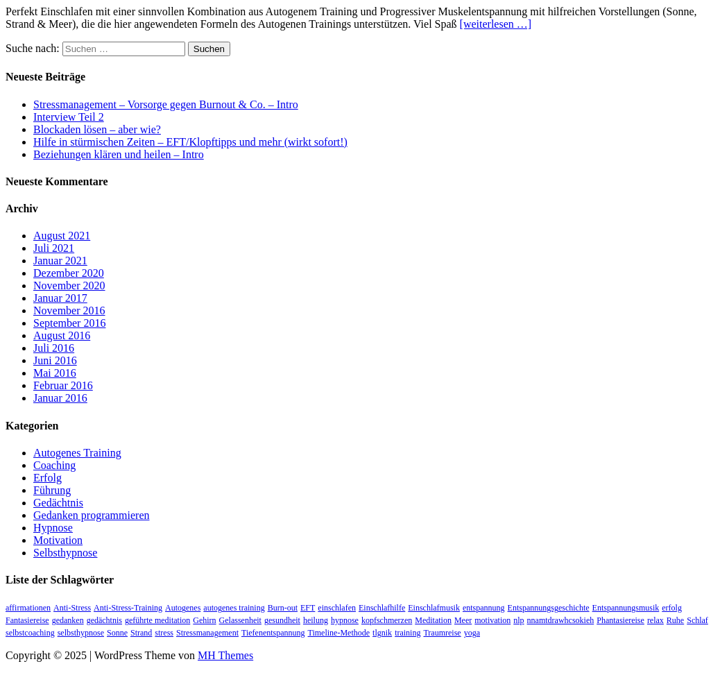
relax (655, 620)
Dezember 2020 (68, 273)
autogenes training (233, 608)
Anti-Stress (72, 608)
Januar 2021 (60, 260)
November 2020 (69, 285)
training (407, 633)
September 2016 (69, 323)
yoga (472, 633)
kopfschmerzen (386, 620)
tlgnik (382, 633)
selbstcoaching (30, 633)
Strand (141, 633)
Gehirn (204, 620)
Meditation (433, 620)
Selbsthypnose (65, 553)
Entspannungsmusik (626, 608)
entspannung (484, 608)
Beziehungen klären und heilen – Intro (118, 154)
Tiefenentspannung (273, 633)
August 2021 (61, 235)
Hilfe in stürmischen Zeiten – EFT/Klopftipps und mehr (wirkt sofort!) (190, 142)
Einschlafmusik (434, 608)
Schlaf (697, 620)
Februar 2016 (63, 385)
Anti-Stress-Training (128, 608)
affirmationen (28, 608)
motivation (492, 620)
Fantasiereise (27, 620)
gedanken (68, 620)
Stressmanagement (207, 633)
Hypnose (53, 528)
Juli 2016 (53, 348)
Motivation (58, 540)
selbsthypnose (81, 633)
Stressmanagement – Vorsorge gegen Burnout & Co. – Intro (165, 104)
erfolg (672, 608)
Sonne (117, 633)
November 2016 (69, 310)
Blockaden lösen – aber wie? (97, 129)
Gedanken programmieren (91, 515)
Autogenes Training (77, 453)
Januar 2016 (60, 398)
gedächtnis (104, 620)
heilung (315, 620)
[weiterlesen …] (496, 24)
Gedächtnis (58, 503)
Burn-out (283, 608)
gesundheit (282, 620)
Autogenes (182, 608)
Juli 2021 (53, 248)
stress (164, 633)
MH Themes (225, 655)
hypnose (345, 620)
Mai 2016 (54, 373)
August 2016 (61, 335)
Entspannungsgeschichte (549, 608)
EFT (307, 608)
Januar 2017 (60, 298)
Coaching (54, 465)
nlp (518, 620)
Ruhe (675, 620)
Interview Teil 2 (68, 117)
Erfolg (47, 478)
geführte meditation (157, 620)
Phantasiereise (620, 620)
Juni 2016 (55, 360)
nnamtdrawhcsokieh (560, 620)
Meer (463, 620)
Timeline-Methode (339, 633)
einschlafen (337, 608)
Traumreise (442, 633)
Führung (52, 490)
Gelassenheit (240, 620)
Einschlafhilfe (382, 608)
